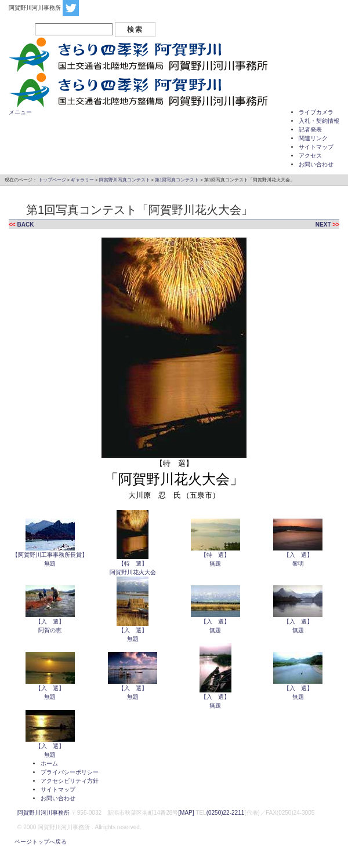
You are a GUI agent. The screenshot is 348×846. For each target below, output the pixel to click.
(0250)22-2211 (225, 812)
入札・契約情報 (319, 121)
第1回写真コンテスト (177, 180)
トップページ (52, 180)
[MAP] (186, 812)
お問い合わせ (316, 164)
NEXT (323, 224)
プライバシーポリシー (70, 772)
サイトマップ (316, 147)
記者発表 (310, 129)
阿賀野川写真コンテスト (124, 180)
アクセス (310, 155)
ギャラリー (82, 180)
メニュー (20, 112)
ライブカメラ (316, 112)
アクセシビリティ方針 (70, 781)
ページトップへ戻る (38, 841)
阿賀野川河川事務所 (43, 812)
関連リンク (313, 138)
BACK (25, 224)
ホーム (49, 763)
